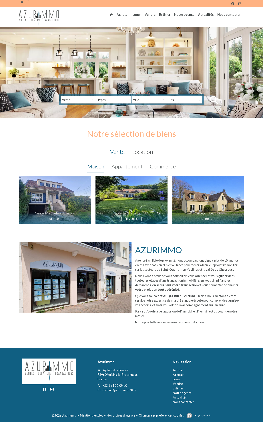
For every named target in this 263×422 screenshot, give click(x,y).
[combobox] (78, 99)
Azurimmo (106, 362)
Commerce (163, 166)
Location (142, 151)
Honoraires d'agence (121, 415)
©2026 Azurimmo (64, 415)
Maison (95, 166)
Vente (117, 151)
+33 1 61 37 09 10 (114, 385)
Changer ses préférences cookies (161, 415)
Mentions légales (91, 415)
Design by (202, 415)
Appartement (127, 166)
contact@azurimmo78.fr (119, 390)
